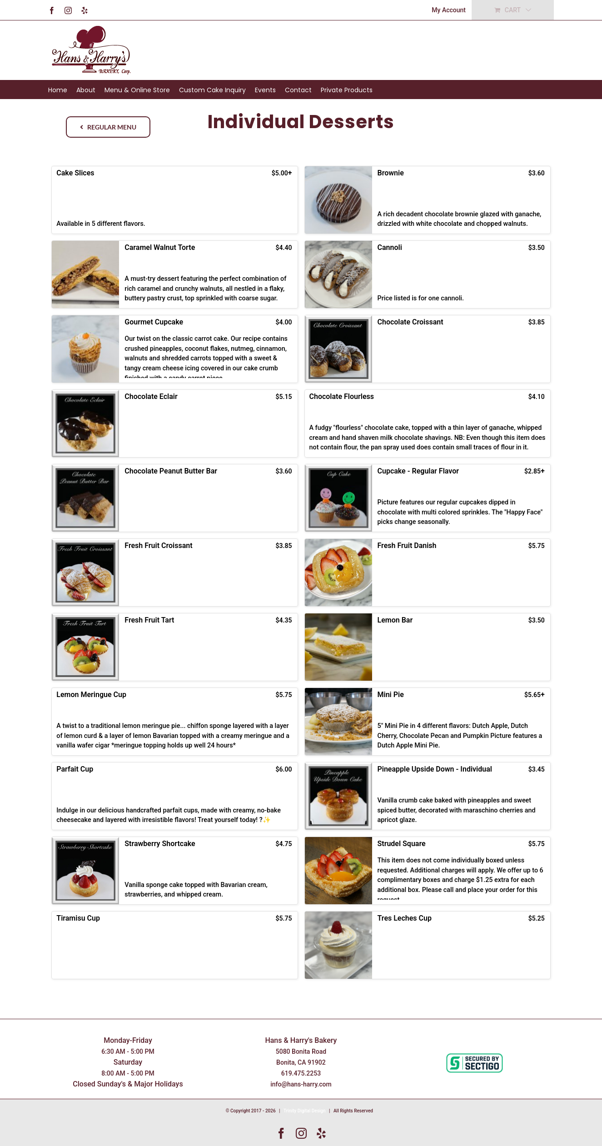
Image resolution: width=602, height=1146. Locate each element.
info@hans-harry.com (301, 1084)
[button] (174, 200)
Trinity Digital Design (305, 1110)
